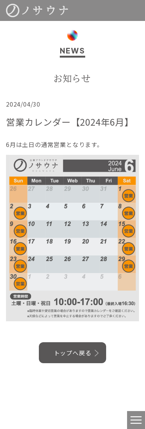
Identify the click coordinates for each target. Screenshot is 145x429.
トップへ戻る (73, 352)
